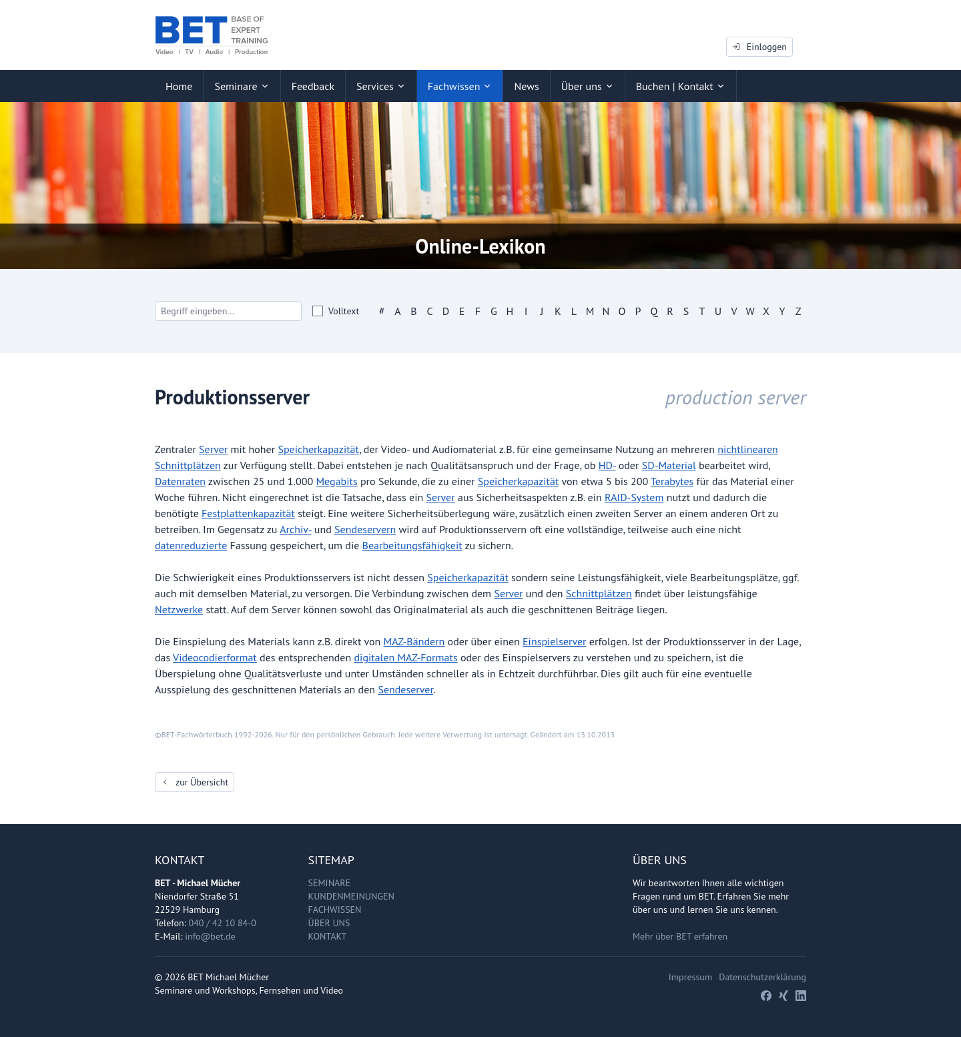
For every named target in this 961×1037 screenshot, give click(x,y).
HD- (607, 465)
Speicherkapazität (318, 449)
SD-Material (669, 465)
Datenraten (180, 481)
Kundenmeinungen (351, 896)
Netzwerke (179, 609)
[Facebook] (766, 995)
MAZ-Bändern (414, 641)
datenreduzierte (191, 545)
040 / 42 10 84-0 (222, 923)
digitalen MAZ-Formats (406, 657)
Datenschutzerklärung (762, 977)
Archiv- (295, 529)
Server (213, 449)
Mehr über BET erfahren (680, 936)
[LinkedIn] (800, 995)
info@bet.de (210, 936)
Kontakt (327, 936)
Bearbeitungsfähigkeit (412, 545)
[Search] (228, 311)
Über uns (329, 923)
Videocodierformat (215, 657)
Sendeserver (405, 689)
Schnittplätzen (599, 593)
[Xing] (783, 995)
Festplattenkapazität (248, 513)
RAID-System (634, 497)
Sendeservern (365, 529)
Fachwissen (335, 910)
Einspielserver (555, 641)
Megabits (336, 481)
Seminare (329, 883)
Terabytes (672, 481)
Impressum (691, 977)
